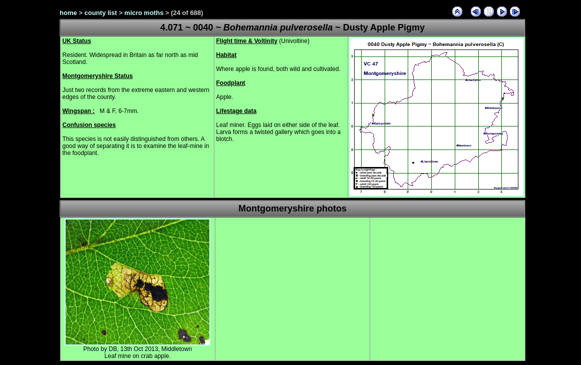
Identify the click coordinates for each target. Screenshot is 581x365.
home (68, 12)
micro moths (143, 12)
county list (101, 12)
